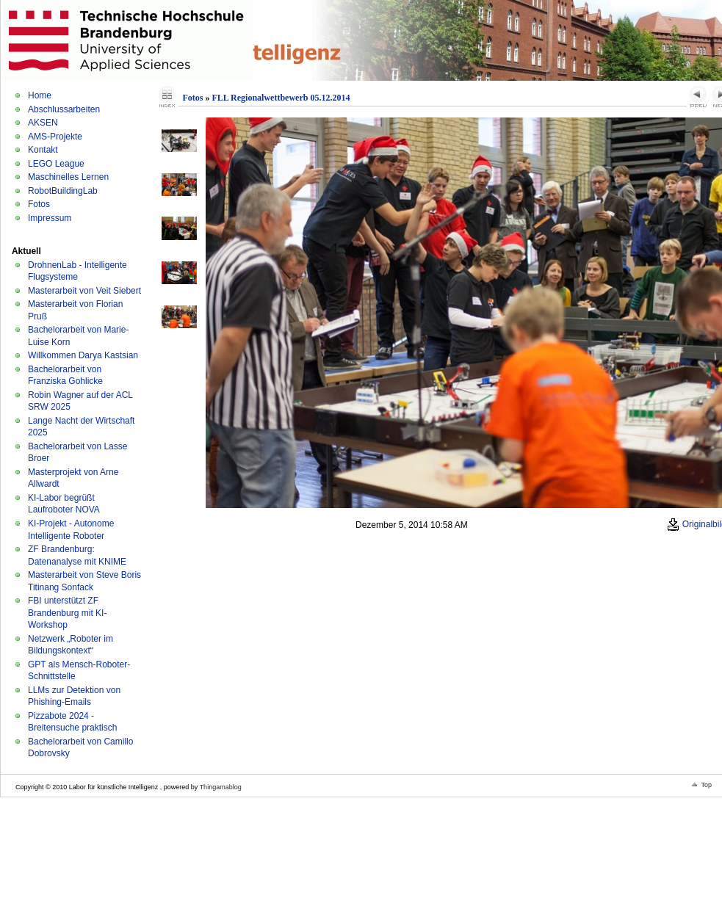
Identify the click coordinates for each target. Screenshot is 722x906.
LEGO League (56, 164)
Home (39, 95)
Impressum (49, 218)
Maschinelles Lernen (68, 177)
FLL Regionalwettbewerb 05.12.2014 (281, 98)
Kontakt (43, 150)
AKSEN (43, 122)
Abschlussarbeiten (64, 109)
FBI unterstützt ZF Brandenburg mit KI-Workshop (67, 612)
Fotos (39, 204)
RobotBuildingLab (63, 191)
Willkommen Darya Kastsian (83, 355)
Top (706, 785)
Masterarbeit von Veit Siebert (84, 291)
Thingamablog (221, 787)
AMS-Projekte (55, 136)
